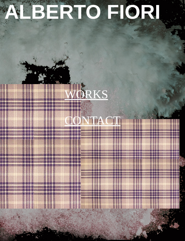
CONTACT (92, 120)
